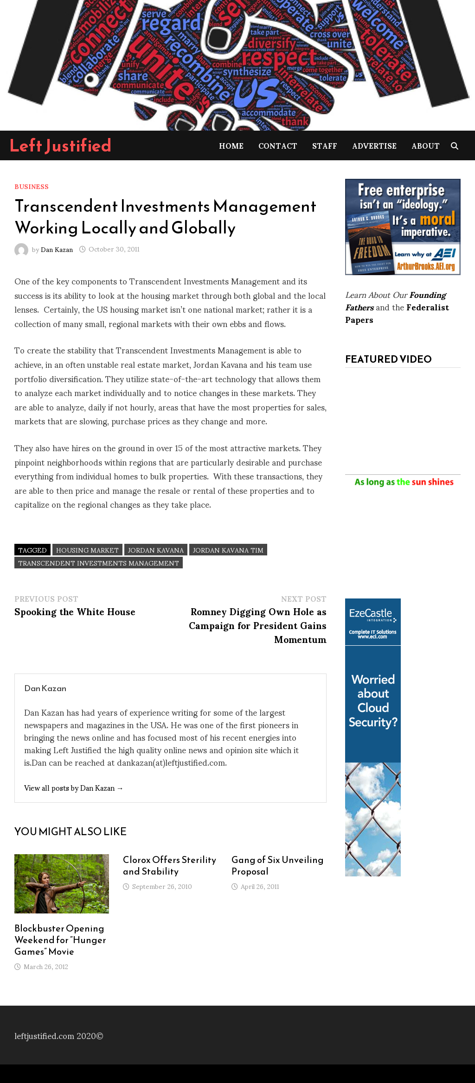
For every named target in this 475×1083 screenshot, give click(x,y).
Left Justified (60, 145)
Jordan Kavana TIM (228, 549)
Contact (277, 145)
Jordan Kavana (156, 549)
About (425, 145)
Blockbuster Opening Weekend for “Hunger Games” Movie (60, 939)
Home (231, 145)
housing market (87, 549)
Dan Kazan (57, 248)
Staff (324, 145)
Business (31, 185)
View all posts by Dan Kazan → (74, 787)
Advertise (374, 145)
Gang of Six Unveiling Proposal (277, 865)
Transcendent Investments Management (98, 562)
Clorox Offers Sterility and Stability (169, 865)
